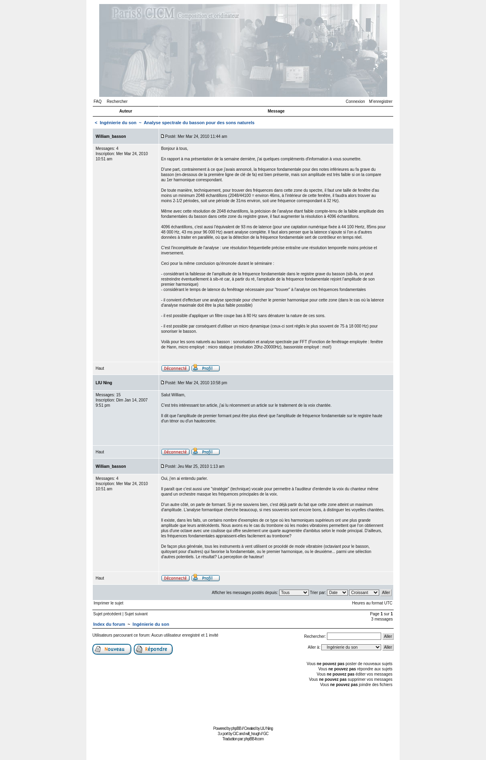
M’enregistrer (380, 101)
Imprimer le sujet (108, 603)
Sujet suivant (136, 614)
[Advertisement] (243, 705)
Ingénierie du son (118, 122)
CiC (236, 733)
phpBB (236, 728)
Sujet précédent (107, 614)
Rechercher (117, 101)
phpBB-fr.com (254, 739)
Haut (100, 368)
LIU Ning (266, 728)
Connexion (355, 101)
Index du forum (109, 624)
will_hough (252, 733)
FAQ (98, 101)
